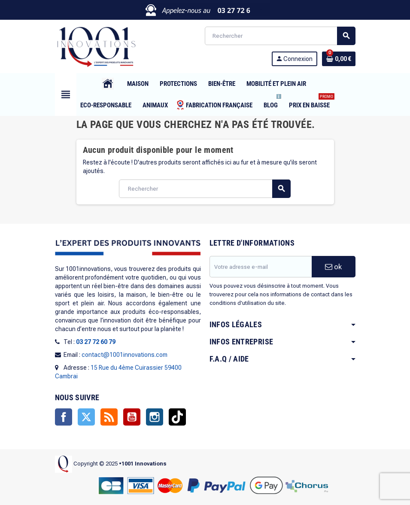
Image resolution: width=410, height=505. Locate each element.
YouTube (131, 417)
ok (333, 266)
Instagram (154, 417)
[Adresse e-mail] (261, 266)
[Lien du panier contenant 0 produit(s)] (338, 59)
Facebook (63, 417)
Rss (109, 417)
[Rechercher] (280, 36)
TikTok (177, 417)
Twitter (86, 417)
